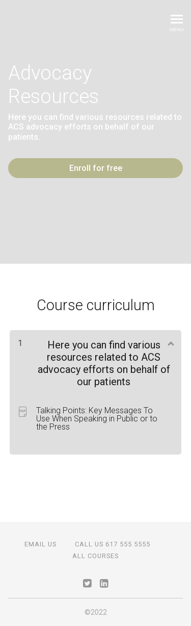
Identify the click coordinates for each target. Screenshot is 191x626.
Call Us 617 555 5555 (112, 544)
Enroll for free (95, 168)
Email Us (40, 544)
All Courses (95, 556)
